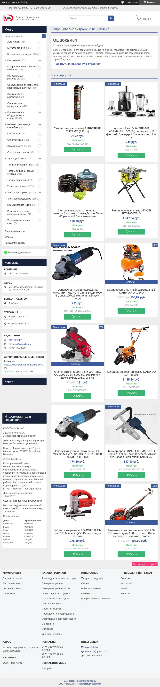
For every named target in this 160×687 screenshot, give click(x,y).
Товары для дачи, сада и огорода (20, 172)
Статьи (85, 583)
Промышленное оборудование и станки (15, 115)
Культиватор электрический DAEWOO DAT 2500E (131, 373)
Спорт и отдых (15, 140)
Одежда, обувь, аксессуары (15, 95)
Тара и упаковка (15, 158)
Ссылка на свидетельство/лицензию (22, 500)
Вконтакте (126, 578)
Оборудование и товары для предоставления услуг (22, 86)
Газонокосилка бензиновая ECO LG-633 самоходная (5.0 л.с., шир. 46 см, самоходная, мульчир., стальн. (131, 533)
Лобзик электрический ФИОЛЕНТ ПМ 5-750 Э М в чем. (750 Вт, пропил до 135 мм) (78, 533)
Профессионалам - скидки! (95, 598)
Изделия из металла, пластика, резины (18, 212)
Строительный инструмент (56, 598)
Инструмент (13, 60)
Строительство (15, 146)
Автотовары (13, 41)
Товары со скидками (92, 578)
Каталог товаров (13, 36)
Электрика (47, 629)
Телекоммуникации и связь (18, 222)
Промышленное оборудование (58, 613)
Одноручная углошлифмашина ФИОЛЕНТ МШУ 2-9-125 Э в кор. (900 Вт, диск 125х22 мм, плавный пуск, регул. (77, 294)
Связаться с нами (11, 588)
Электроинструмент (17, 192)
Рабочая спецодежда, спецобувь (18, 126)
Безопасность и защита (19, 54)
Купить (79, 149)
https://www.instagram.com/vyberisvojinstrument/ (24, 364)
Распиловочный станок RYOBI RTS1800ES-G (131, 212)
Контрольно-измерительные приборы (22, 68)
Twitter (124, 588)
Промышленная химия (19, 205)
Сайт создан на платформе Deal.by (80, 681)
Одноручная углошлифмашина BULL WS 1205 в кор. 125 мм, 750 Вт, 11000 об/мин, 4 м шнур (77, 454)
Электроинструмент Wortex (56, 588)
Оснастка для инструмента (14, 104)
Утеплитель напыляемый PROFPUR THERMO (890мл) (77, 130)
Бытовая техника (16, 48)
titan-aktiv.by (15, 340)
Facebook (126, 593)
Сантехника (13, 133)
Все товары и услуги (143, 564)
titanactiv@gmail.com (20, 344)
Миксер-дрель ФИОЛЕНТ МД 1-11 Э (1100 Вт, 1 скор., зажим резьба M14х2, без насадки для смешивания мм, (131, 454)
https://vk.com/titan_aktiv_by (18, 371)
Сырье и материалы (18, 152)
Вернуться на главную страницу (78, 63)
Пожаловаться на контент (89, 684)
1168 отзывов (131, 2)
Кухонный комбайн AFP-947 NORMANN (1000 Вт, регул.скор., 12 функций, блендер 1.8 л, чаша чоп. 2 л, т (131, 133)
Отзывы (9, 237)
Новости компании (91, 588)
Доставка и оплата (15, 231)
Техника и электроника (19, 164)
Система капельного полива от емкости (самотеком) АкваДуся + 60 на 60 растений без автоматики (78, 213)
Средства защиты (51, 608)
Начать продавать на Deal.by (14, 2)
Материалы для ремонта (15, 77)
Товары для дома (16, 180)
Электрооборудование (19, 198)
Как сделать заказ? (15, 243)
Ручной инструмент (52, 603)
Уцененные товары (17, 186)
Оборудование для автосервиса (59, 618)
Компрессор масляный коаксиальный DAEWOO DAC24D (131, 291)
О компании (8, 593)
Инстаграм (126, 583)
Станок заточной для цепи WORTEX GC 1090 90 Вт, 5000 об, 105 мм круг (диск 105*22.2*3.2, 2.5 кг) (77, 374)
